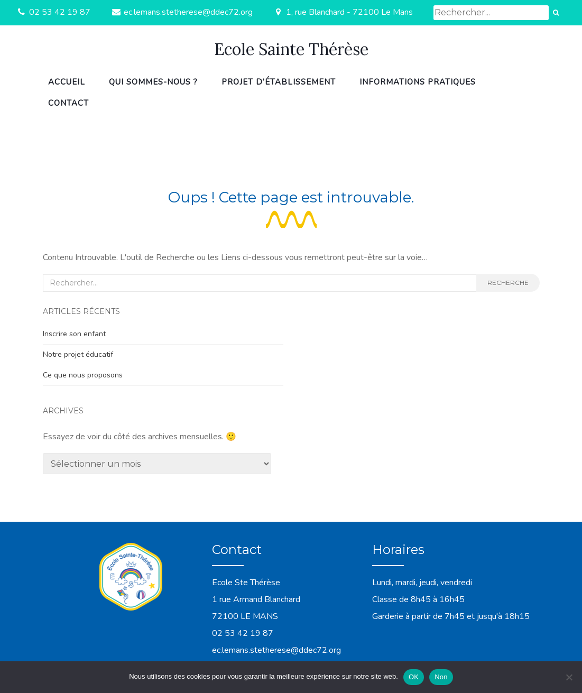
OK (414, 677)
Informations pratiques (417, 82)
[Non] (568, 677)
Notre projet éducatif (78, 354)
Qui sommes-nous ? (153, 82)
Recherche (508, 283)
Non (441, 677)
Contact (68, 103)
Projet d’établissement (278, 82)
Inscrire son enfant (74, 334)
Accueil (66, 82)
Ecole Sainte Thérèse (291, 49)
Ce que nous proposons (83, 375)
